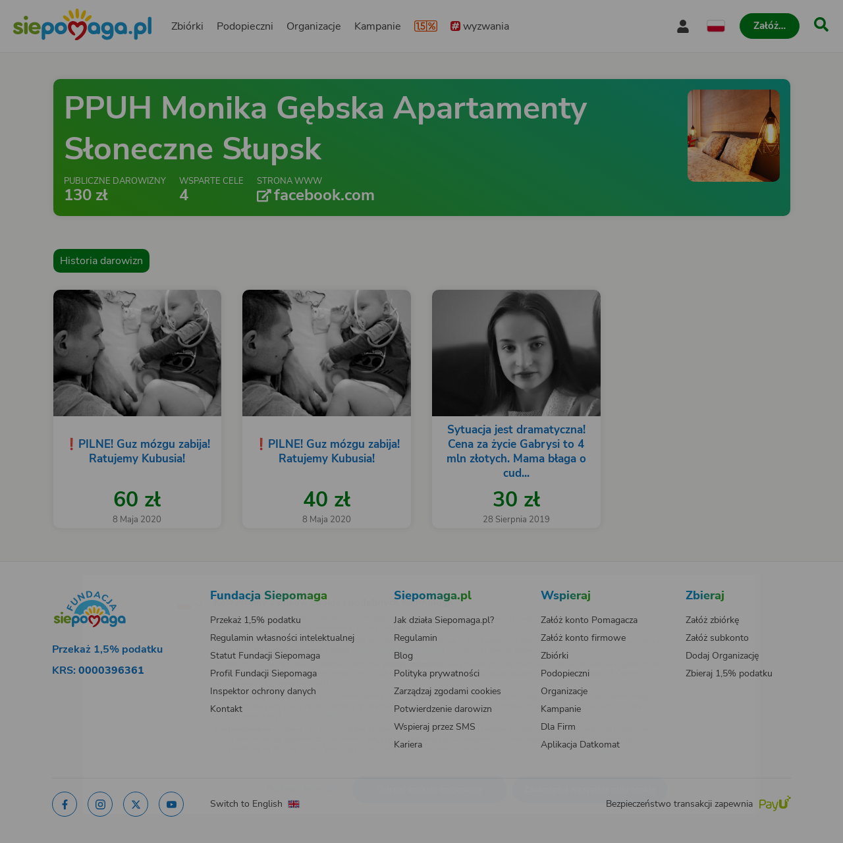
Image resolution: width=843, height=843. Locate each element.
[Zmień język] (132, 583)
